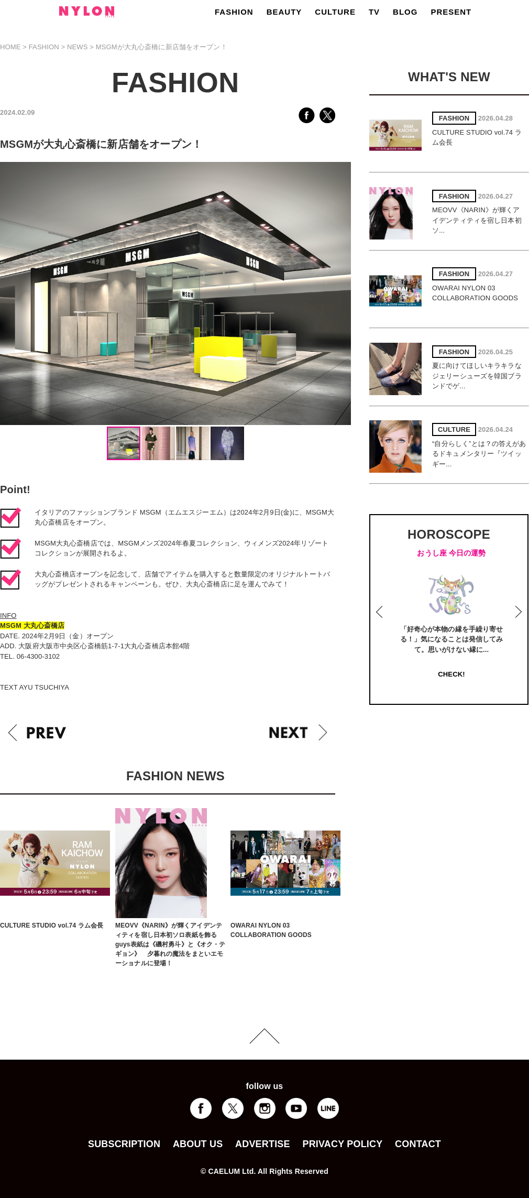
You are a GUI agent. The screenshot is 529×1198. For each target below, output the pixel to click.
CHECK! (451, 674)
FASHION (234, 11)
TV (374, 11)
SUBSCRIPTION (124, 1144)
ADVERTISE (262, 1144)
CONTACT (418, 1144)
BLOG (405, 11)
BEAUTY (284, 11)
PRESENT (451, 11)
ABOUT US (198, 1144)
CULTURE (335, 11)
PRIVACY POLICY (342, 1144)
